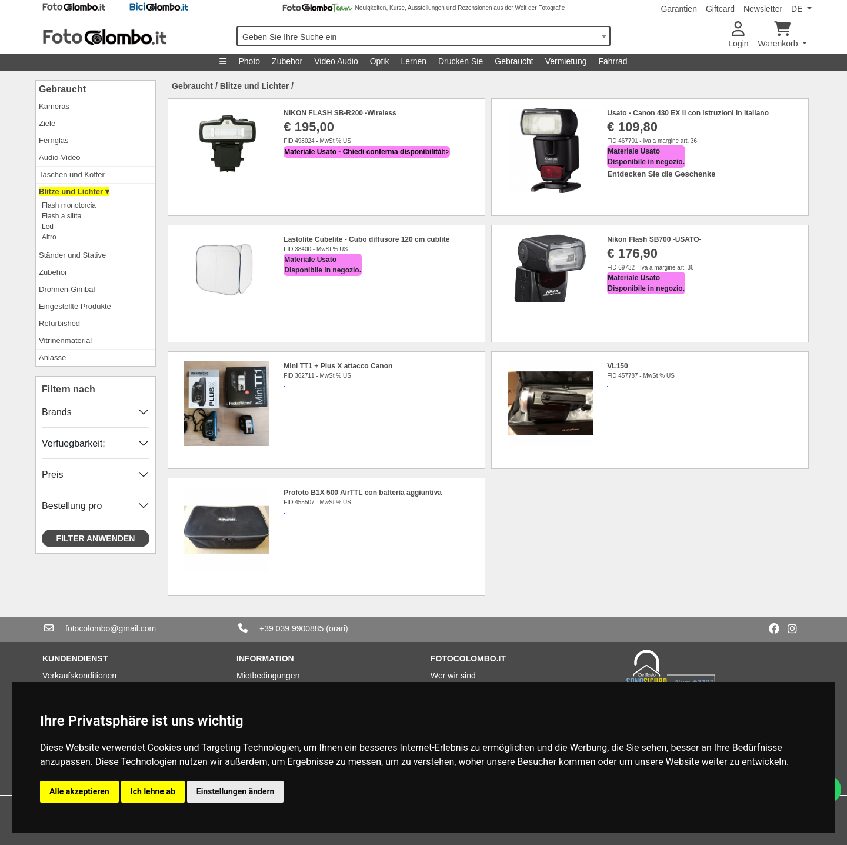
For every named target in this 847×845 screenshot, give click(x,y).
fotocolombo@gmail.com (110, 628)
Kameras (54, 106)
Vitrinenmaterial (65, 340)
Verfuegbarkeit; (73, 443)
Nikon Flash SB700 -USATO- (654, 239)
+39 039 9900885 (291, 628)
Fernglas (54, 140)
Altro (49, 237)
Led (48, 226)
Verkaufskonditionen (79, 675)
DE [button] (798, 9)
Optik (379, 61)
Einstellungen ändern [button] (235, 791)
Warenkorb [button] (779, 35)
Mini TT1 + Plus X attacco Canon (338, 366)
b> (366, 152)
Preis (52, 475)
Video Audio (336, 61)
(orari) (337, 628)
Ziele (47, 123)
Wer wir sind (453, 675)
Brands (57, 412)
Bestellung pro (72, 506)
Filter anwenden (95, 538)
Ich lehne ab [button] (153, 791)
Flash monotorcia (69, 205)
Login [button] (738, 35)
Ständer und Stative (72, 255)
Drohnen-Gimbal (67, 289)
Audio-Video (60, 157)
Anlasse (52, 357)
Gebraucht (514, 61)
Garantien (678, 9)
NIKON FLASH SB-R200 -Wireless (340, 113)
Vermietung (566, 61)
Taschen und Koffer (72, 174)
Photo (249, 61)
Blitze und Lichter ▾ (74, 191)
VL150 (617, 366)
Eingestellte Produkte (75, 306)
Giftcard (720, 9)
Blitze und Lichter (254, 86)
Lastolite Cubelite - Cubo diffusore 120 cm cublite (366, 239)
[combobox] (423, 36)
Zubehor (287, 61)
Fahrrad (612, 61)
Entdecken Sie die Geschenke (661, 173)
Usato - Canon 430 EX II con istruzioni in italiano (688, 113)
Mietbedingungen (267, 675)
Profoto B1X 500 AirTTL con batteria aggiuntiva (363, 492)
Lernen (413, 61)
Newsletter (762, 9)
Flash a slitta (61, 216)
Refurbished (59, 323)
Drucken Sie (460, 61)
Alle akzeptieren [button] (79, 791)
